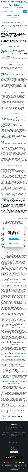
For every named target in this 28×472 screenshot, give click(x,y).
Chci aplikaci (21, 8)
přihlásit (25, 11)
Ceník (25, 7)
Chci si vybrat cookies (14, 241)
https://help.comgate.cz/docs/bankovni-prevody (11, 138)
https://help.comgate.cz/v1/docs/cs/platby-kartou (11, 132)
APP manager (20, 7)
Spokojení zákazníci (23, 2)
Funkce (12, 7)
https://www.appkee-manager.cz (8, 51)
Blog (12, 8)
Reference (7, 7)
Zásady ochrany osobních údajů (7, 465)
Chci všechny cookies (14, 238)
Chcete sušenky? (15, 469)
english (2, 11)
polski (7, 11)
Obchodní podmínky (17, 465)
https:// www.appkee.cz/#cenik (7, 199)
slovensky (10, 11)
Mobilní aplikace (7, 8)
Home (3, 7)
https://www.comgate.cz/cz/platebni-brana (10, 124)
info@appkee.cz (14, 447)
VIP (15, 7)
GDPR (16, 466)
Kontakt (16, 8)
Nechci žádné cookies (14, 243)
